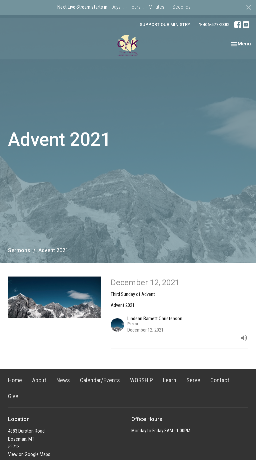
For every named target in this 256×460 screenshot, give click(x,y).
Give (13, 396)
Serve (193, 380)
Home (15, 380)
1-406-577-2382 (214, 24)
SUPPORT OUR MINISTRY (165, 24)
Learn (169, 380)
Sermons (19, 250)
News (63, 380)
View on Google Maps (29, 454)
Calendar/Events (100, 380)
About (39, 380)
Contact (219, 380)
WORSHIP (141, 380)
